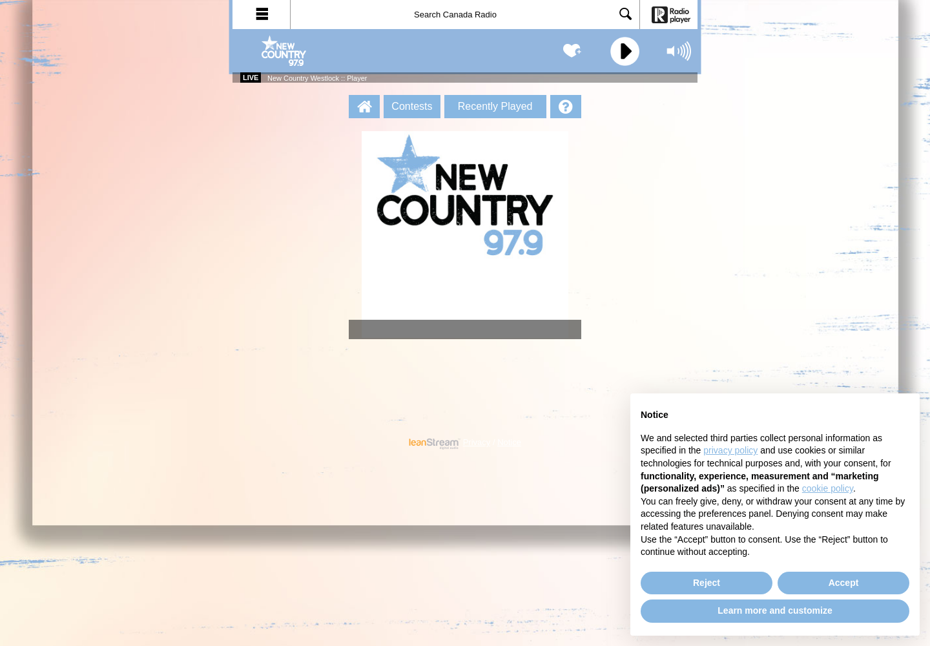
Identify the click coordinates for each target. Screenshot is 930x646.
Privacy (477, 442)
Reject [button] (706, 583)
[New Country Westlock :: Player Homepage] (364, 106)
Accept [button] (844, 583)
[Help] (565, 106)
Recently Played (495, 106)
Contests (411, 106)
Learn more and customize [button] (775, 610)
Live (250, 77)
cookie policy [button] (827, 488)
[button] (261, 14)
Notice (509, 442)
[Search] (465, 14)
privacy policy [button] (730, 450)
